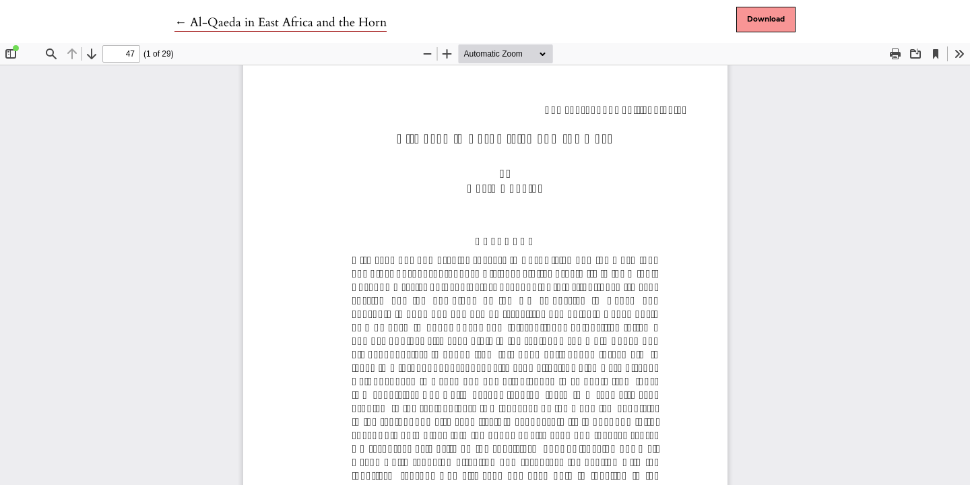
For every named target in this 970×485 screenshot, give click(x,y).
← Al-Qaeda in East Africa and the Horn (280, 22)
